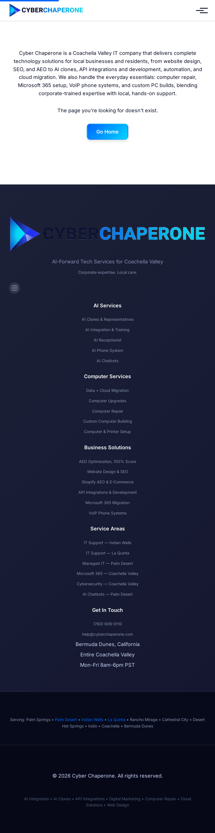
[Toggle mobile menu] (200, 10)
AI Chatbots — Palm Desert (108, 594)
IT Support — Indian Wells (107, 542)
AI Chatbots (107, 360)
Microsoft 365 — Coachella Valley (108, 573)
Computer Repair (107, 411)
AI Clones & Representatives (108, 319)
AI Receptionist (107, 340)
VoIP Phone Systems (108, 513)
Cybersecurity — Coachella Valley (108, 583)
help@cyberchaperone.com (107, 634)
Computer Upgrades (107, 400)
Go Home (107, 132)
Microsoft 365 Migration (107, 502)
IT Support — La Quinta (107, 553)
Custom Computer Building (107, 421)
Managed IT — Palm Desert (107, 563)
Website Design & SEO (107, 471)
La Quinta (116, 719)
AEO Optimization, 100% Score (107, 461)
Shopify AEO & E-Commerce (108, 481)
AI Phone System (107, 350)
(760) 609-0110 (107, 623)
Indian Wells (92, 719)
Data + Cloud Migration (107, 390)
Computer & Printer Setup (107, 431)
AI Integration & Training (107, 329)
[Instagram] (14, 288)
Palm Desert (66, 719)
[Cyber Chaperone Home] (46, 10)
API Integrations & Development (107, 492)
